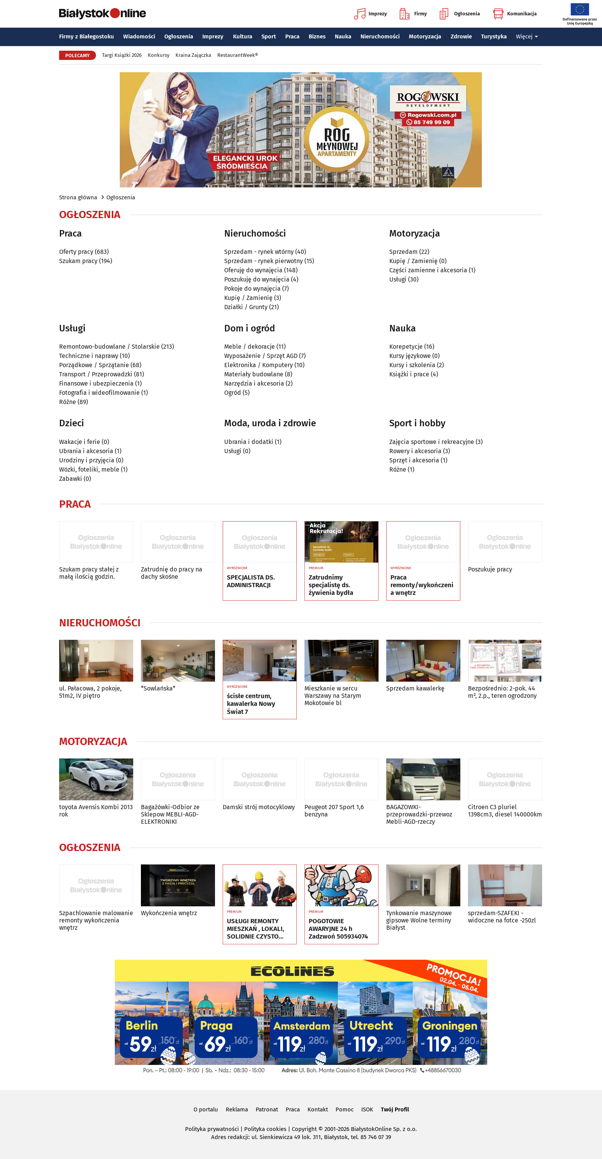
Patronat (267, 1109)
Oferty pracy (76, 251)
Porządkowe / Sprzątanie (94, 365)
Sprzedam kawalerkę (415, 688)
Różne (67, 402)
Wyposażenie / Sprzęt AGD (261, 355)
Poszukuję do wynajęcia (256, 279)
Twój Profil (395, 1109)
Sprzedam (403, 251)
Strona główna (78, 197)
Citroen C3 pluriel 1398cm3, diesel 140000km (505, 810)
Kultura (242, 36)
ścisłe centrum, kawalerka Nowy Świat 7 (251, 704)
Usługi (398, 279)
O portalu (206, 1109)
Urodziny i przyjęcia (86, 460)
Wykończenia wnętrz (169, 913)
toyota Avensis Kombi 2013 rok (96, 810)
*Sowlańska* (158, 688)
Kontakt (318, 1109)
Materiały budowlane (253, 374)
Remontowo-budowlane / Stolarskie (109, 346)
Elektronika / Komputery (258, 365)
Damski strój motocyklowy (259, 807)
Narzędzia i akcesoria (254, 383)
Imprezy (370, 14)
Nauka (343, 36)
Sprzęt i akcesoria (414, 460)
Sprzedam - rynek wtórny (259, 251)
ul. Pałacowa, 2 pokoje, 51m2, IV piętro (90, 692)
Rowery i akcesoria (415, 451)
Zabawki (70, 478)
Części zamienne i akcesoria (428, 270)
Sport (268, 36)
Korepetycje (406, 346)
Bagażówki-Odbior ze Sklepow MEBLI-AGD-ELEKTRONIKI (170, 814)
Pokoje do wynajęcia (252, 288)
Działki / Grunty (246, 307)
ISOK (367, 1109)
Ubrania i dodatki (248, 441)
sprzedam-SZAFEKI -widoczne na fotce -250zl (502, 916)
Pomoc (345, 1109)
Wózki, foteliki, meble (89, 469)
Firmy (413, 14)
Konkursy (158, 55)
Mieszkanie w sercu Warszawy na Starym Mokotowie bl (332, 696)
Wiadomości (139, 36)
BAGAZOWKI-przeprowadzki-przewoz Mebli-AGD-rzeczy (419, 814)
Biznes (317, 36)
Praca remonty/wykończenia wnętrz (421, 585)
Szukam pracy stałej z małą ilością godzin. (89, 573)
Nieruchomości (380, 36)
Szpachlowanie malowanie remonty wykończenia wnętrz (96, 920)
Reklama (237, 1109)
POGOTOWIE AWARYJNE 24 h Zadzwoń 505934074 (338, 929)
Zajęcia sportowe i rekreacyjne (431, 441)
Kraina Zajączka (193, 55)
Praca (292, 36)
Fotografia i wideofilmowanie (99, 392)
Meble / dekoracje (249, 346)
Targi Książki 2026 (122, 55)
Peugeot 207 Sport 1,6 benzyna (334, 810)
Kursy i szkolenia (412, 365)
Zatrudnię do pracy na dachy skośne (171, 573)
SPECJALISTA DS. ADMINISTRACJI (251, 581)
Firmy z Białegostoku (86, 36)
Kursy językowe (410, 355)
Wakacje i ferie (79, 441)
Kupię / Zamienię (248, 297)
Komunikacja (515, 14)
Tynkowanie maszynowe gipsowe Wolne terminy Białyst (419, 920)
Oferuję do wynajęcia (253, 270)
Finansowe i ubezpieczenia (96, 383)
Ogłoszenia (460, 14)
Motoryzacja (425, 36)
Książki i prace (409, 374)
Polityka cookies (265, 1129)
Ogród (232, 392)
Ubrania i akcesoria (86, 451)
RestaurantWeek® (237, 55)
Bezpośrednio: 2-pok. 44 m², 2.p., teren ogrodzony (502, 692)
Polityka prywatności (212, 1129)
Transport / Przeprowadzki (95, 374)
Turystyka (494, 36)
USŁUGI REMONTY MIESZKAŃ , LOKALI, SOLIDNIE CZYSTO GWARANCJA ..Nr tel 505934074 (255, 929)
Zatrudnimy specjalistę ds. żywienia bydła (331, 585)
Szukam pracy (78, 261)
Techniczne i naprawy (88, 355)
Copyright (304, 1129)
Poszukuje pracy (490, 569)
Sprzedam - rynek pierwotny (263, 261)
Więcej (527, 36)
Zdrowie (461, 36)
